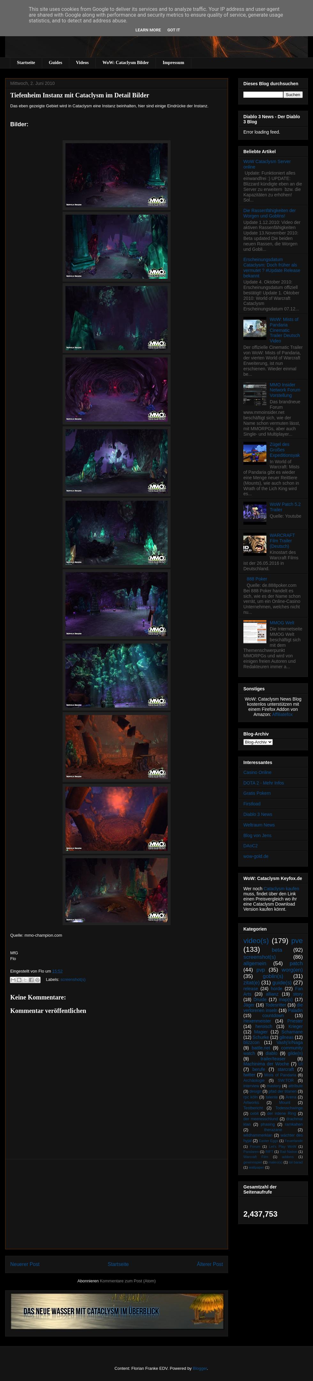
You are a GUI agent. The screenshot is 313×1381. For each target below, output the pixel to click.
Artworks (251, 1102)
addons (288, 1157)
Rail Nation (288, 1152)
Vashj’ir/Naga (290, 1042)
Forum (255, 1146)
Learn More (148, 30)
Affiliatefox (282, 714)
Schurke (261, 1037)
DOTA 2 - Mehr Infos (263, 782)
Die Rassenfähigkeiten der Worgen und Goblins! (269, 213)
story (298, 994)
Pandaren (251, 1152)
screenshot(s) (73, 979)
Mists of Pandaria (280, 1075)
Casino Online (257, 772)
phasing (268, 1124)
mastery (274, 1086)
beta (277, 950)
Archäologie (254, 1080)
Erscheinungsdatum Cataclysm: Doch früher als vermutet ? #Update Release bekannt (271, 267)
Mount (284, 1102)
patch (296, 963)
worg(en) (292, 970)
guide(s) (282, 983)
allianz (272, 994)
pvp (260, 970)
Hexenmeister (257, 1020)
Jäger (249, 1004)
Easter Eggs (268, 1141)
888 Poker (257, 578)
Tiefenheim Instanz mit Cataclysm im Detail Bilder (79, 95)
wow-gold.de (256, 856)
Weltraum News (259, 824)
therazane (273, 1130)
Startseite (26, 62)
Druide (260, 999)
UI (300, 1063)
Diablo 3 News (257, 814)
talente (272, 1097)
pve (297, 941)
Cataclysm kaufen (281, 888)
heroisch (264, 1026)
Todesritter (275, 1004)
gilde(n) (295, 1053)
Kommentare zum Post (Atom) (128, 1280)
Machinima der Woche (266, 1063)
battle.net (261, 1047)
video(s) (256, 941)
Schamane (292, 1031)
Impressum (173, 62)
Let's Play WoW (282, 1146)
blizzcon (251, 1042)
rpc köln (250, 1097)
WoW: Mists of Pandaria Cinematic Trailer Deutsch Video (285, 330)
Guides (55, 62)
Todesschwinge (289, 1108)
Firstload (252, 803)
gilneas (286, 1037)
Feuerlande (294, 1141)
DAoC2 (250, 845)
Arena (291, 1097)
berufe (258, 1069)
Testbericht (253, 1108)
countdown (273, 1015)
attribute (295, 1086)
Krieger (295, 1026)
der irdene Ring (281, 1113)
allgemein (254, 963)
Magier (261, 1031)
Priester (295, 1020)
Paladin (295, 1010)
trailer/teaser (273, 1058)
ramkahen (294, 1124)
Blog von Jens (257, 835)
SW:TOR (286, 1080)
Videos (82, 62)
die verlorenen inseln (273, 1007)
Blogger (200, 1368)
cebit (254, 1113)
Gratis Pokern (257, 793)
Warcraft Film (255, 1157)
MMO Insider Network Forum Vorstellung (285, 390)
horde (276, 988)
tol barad (296, 1162)
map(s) (286, 999)
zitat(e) (251, 983)
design (255, 1091)
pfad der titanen (283, 1091)
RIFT (269, 1152)
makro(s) (275, 1162)
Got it (173, 30)
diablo (271, 1053)
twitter (249, 1074)
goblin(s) (273, 976)
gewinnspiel (252, 1162)
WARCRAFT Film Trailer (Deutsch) (282, 541)
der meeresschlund (260, 1119)
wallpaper (256, 1167)
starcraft (286, 1069)
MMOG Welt (282, 622)
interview (251, 1086)
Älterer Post (210, 1264)
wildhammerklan (257, 1135)
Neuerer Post (25, 1264)
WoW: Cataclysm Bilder (126, 62)
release (250, 988)
